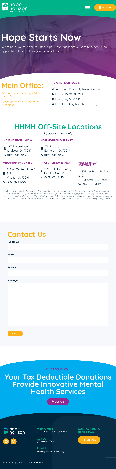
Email (11, 254)
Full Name (13, 242)
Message (13, 279)
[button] (87, 7)
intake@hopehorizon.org (50, 450)
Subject (12, 266)
